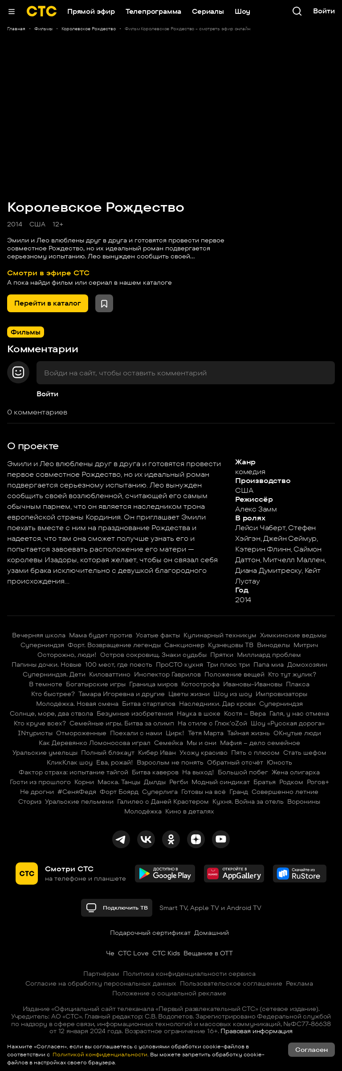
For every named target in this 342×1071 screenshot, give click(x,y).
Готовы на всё (203, 792)
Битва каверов (155, 772)
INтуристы (35, 733)
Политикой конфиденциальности (99, 1054)
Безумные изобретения (135, 713)
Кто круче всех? (40, 723)
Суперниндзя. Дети (54, 674)
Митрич (305, 645)
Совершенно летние (285, 792)
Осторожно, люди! (67, 655)
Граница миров (153, 684)
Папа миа (268, 664)
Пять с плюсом (255, 753)
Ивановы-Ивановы (252, 684)
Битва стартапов (148, 704)
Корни (84, 782)
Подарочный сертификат (150, 933)
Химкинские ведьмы (293, 635)
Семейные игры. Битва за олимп (121, 723)
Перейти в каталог (47, 303)
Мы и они (201, 743)
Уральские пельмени (79, 801)
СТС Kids (166, 953)
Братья (264, 782)
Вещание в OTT (208, 953)
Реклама (299, 983)
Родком (291, 782)
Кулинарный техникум (219, 635)
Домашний (211, 933)
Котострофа (200, 684)
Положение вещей (234, 674)
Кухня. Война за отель (248, 801)
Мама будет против (100, 635)
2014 (14, 224)
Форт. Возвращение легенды (114, 645)
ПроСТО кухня (179, 664)
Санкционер (184, 645)
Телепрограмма (153, 11)
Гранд (238, 792)
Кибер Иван (157, 753)
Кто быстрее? (53, 694)
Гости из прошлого (40, 782)
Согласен (311, 1050)
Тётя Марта (206, 733)
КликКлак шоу (70, 762)
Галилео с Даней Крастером (163, 801)
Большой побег (243, 772)
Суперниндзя (42, 645)
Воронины (303, 801)
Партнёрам (101, 974)
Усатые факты (158, 635)
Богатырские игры (96, 684)
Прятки (221, 655)
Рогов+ (318, 782)
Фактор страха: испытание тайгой (73, 772)
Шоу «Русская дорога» (288, 723)
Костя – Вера (245, 713)
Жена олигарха (296, 772)
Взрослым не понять (170, 762)
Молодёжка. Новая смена (77, 704)
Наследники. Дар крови (217, 704)
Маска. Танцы (119, 782)
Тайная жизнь (248, 733)
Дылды (155, 782)
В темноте (45, 684)
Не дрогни (37, 792)
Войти (47, 394)
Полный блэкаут (107, 753)
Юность (279, 762)
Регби (178, 782)
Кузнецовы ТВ (230, 645)
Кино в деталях (189, 811)
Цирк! (175, 733)
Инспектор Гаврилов (167, 674)
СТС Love (133, 953)
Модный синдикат (220, 782)
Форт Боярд (119, 792)
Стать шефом (304, 753)
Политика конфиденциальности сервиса (189, 974)
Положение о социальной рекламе (169, 993)
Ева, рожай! (114, 762)
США (37, 224)
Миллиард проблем (269, 655)
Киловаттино (109, 674)
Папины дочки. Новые (46, 664)
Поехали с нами (136, 733)
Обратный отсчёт (235, 762)
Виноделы (273, 645)
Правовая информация (256, 1031)
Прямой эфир (91, 11)
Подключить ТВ (117, 908)
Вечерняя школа (38, 635)
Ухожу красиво (203, 753)
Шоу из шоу (232, 694)
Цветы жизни (189, 694)
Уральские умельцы (44, 753)
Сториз (29, 801)
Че (110, 953)
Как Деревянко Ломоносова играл (95, 743)
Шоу (242, 11)
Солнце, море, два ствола (51, 713)
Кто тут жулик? (292, 674)
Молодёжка (143, 811)
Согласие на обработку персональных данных (100, 983)
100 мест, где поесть (118, 664)
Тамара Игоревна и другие (121, 694)
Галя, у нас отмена (299, 713)
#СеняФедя (76, 792)
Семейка (168, 743)
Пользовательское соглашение (231, 983)
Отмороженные (81, 733)
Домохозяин (307, 664)
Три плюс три (228, 664)
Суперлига (160, 792)
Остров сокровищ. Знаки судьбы (153, 655)
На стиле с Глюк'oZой (212, 723)
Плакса (297, 684)
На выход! (198, 772)
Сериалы (208, 11)
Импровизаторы (281, 694)
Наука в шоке (198, 713)
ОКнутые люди (297, 733)
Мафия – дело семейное (260, 743)
